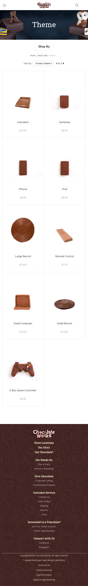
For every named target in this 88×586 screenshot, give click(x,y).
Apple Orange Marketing (44, 579)
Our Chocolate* (44, 452)
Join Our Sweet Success (44, 526)
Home (33, 55)
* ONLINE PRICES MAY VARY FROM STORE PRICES (44, 560)
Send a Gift (43, 55)
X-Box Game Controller (23, 390)
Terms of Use (44, 565)
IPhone (23, 189)
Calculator (23, 122)
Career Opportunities (44, 530)
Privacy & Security (44, 570)
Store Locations (44, 442)
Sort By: (28, 63)
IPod (64, 189)
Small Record (64, 323)
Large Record (23, 256)
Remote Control (64, 256)
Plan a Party (44, 464)
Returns (44, 510)
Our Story (44, 447)
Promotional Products (44, 485)
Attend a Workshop (44, 468)
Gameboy (64, 122)
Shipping (44, 505)
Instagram (44, 547)
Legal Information (44, 575)
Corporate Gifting (44, 480)
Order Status (44, 501)
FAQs (44, 514)
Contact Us (44, 496)
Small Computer (23, 323)
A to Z (60, 63)
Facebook (44, 542)
